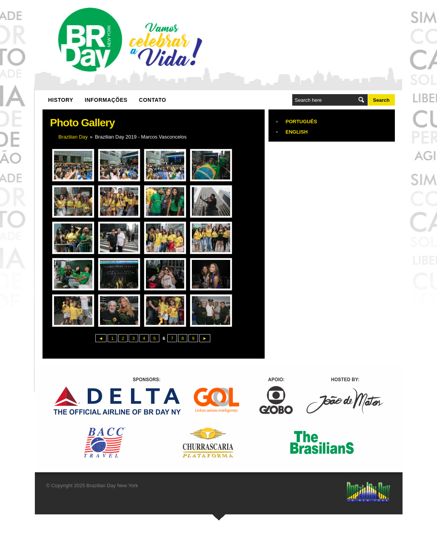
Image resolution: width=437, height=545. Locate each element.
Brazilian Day (73, 137)
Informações (106, 100)
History (61, 100)
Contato (152, 100)
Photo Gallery (82, 123)
